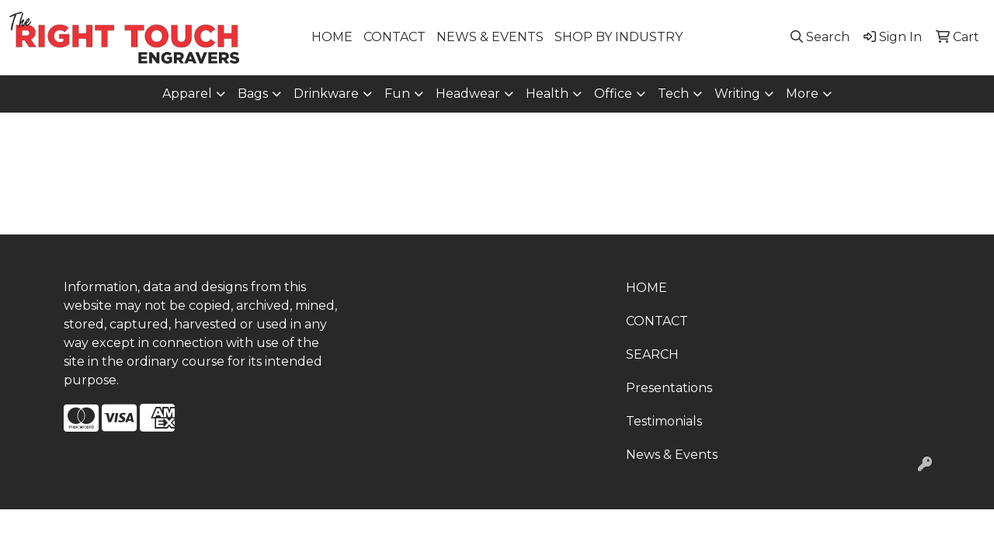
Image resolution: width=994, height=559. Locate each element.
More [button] (802, 93)
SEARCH (652, 354)
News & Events (672, 454)
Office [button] (613, 93)
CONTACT (394, 37)
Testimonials (664, 421)
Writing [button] (737, 93)
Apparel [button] (187, 93)
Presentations (669, 387)
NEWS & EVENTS (490, 37)
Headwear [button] (468, 93)
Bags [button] (253, 93)
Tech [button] (673, 93)
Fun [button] (397, 93)
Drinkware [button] (326, 93)
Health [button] (547, 93)
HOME (332, 37)
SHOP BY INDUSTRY (618, 37)
